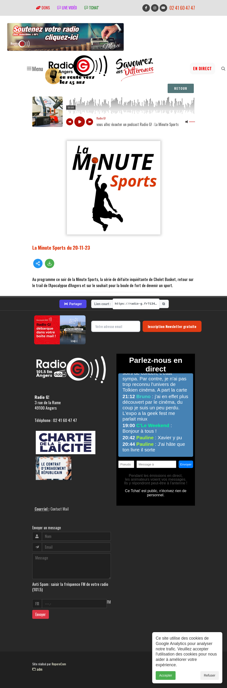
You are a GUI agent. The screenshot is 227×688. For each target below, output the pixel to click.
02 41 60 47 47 (182, 7)
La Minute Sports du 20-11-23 (61, 247)
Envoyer (40, 614)
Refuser (209, 675)
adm (37, 669)
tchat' (91, 8)
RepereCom (59, 663)
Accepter (165, 675)
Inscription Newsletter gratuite (172, 326)
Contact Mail (59, 509)
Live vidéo (67, 8)
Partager (73, 304)
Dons (43, 8)
